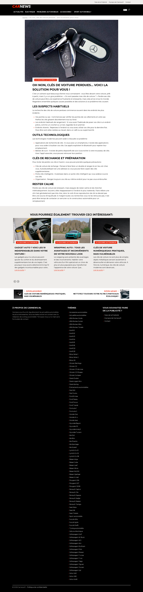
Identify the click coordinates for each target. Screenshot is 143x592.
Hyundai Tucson (75, 432)
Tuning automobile (76, 528)
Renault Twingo (75, 504)
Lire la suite (20, 270)
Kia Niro (72, 438)
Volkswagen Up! (75, 570)
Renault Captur (75, 489)
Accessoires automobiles (45, 80)
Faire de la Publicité (101, 2)
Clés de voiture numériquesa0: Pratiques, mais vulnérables (110, 250)
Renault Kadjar (74, 498)
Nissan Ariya (73, 459)
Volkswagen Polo (75, 549)
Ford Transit (73, 405)
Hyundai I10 (73, 426)
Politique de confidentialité (37, 587)
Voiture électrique (76, 531)
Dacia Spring (74, 384)
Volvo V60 (73, 576)
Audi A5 (72, 342)
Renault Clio (73, 492)
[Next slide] (18, 281)
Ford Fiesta (73, 399)
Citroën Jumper (75, 375)
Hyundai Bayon (75, 423)
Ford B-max (73, 396)
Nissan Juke (73, 462)
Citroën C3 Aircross (76, 369)
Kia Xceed (73, 447)
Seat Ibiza (72, 507)
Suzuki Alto (73, 519)
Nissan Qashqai (74, 474)
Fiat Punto (73, 393)
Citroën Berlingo (75, 363)
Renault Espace (75, 495)
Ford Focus (73, 402)
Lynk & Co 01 (74, 450)
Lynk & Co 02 (74, 453)
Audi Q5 (72, 351)
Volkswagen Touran (76, 567)
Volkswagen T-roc (75, 558)
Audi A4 (72, 339)
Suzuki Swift (74, 525)
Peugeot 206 (74, 480)
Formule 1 (73, 408)
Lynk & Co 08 (74, 456)
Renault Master (75, 501)
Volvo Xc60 (73, 579)
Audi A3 (72, 336)
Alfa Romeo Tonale (76, 327)
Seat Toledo (73, 513)
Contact (128, 2)
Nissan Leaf (73, 465)
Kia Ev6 (72, 435)
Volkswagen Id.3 (75, 540)
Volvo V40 (73, 573)
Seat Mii (72, 510)
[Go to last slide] (15, 281)
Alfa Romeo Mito (75, 324)
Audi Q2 (72, 348)
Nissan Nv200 (74, 471)
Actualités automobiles (77, 315)
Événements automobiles (78, 387)
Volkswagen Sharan (76, 552)
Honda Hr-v (73, 417)
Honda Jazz (73, 420)
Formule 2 (73, 411)
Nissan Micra (73, 468)
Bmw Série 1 (73, 354)
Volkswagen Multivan (77, 546)
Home (24, 18)
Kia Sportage (74, 444)
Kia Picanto (73, 441)
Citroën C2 (73, 366)
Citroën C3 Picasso (76, 372)
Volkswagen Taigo (76, 561)
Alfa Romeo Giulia (75, 318)
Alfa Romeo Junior (76, 321)
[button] (129, 10)
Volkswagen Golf (75, 534)
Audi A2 (72, 333)
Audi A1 (72, 330)
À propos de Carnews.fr (116, 2)
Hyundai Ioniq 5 (75, 429)
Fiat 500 (72, 390)
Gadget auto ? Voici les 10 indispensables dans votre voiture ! (31, 250)
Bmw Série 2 (74, 357)
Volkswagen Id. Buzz (77, 537)
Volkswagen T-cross (76, 555)
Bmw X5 (72, 360)
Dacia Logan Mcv (75, 381)
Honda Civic (73, 414)
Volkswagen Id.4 (75, 543)
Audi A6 (72, 345)
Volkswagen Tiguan (76, 564)
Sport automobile (75, 516)
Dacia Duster (74, 378)
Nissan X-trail (74, 477)
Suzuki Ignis (73, 522)
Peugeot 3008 (74, 486)
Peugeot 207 (74, 483)
